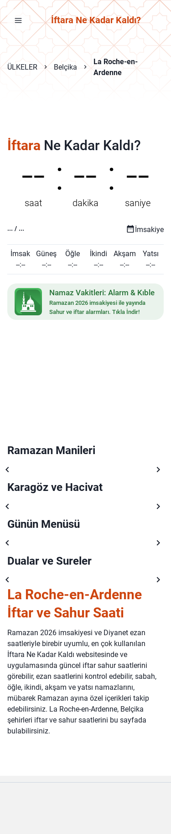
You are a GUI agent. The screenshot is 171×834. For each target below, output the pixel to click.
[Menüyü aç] (18, 20)
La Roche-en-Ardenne (115, 67)
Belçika (65, 67)
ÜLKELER (22, 67)
